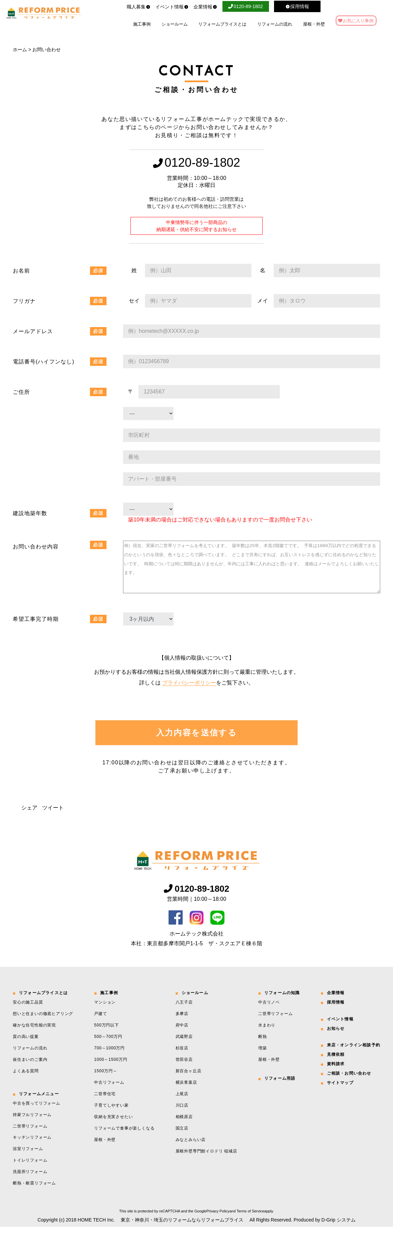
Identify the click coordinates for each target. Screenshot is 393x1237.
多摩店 (182, 1023)
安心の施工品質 (28, 1012)
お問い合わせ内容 (36, 546)
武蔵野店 (184, 1046)
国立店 (182, 1138)
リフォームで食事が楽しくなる (124, 1138)
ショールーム (174, 24)
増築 (262, 1058)
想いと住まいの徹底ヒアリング (43, 1023)
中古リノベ (269, 1012)
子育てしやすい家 (111, 1115)
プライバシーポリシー (189, 693)
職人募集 (138, 6)
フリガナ (24, 301)
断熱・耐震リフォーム (34, 1193)
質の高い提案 (26, 1046)
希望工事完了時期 (36, 629)
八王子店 (184, 1012)
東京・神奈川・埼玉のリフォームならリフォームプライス (182, 1230)
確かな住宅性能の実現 (34, 1035)
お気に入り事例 (358, 20)
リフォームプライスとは (222, 24)
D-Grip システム (339, 1230)
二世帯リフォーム (30, 1136)
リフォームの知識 (282, 1003)
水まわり (266, 1035)
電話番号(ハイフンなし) (43, 361)
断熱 (262, 1046)
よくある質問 (26, 1081)
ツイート (53, 818)
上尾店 (182, 1104)
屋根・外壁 (314, 24)
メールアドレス (33, 331)
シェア (29, 818)
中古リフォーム (109, 1092)
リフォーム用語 (279, 1088)
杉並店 (182, 1058)
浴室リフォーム (28, 1158)
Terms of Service (250, 1221)
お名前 (21, 271)
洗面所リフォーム (30, 1181)
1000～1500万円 (110, 1069)
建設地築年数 (30, 513)
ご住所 (21, 392)
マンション (105, 1012)
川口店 (182, 1115)
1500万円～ (105, 1081)
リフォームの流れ (274, 24)
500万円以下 (106, 1035)
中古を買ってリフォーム (36, 1113)
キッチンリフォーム (32, 1147)
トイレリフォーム (30, 1170)
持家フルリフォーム (32, 1124)
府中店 (182, 1035)
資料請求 (336, 1074)
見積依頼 (336, 1064)
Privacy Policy (217, 1221)
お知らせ (336, 1038)
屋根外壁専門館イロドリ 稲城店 (206, 1161)
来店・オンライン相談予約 (353, 1055)
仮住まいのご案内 (30, 1069)
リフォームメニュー (39, 1104)
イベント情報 (171, 6)
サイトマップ (340, 1092)
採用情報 (336, 1012)
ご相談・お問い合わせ (349, 1083)
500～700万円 (108, 1046)
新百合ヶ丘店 (189, 1081)
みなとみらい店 (191, 1149)
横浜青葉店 (186, 1092)
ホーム (20, 49)
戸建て (100, 1023)
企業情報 (205, 6)
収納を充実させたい (113, 1126)
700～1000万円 (109, 1058)
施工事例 (142, 24)
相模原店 (184, 1126)
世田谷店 (184, 1069)
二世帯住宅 (105, 1104)
